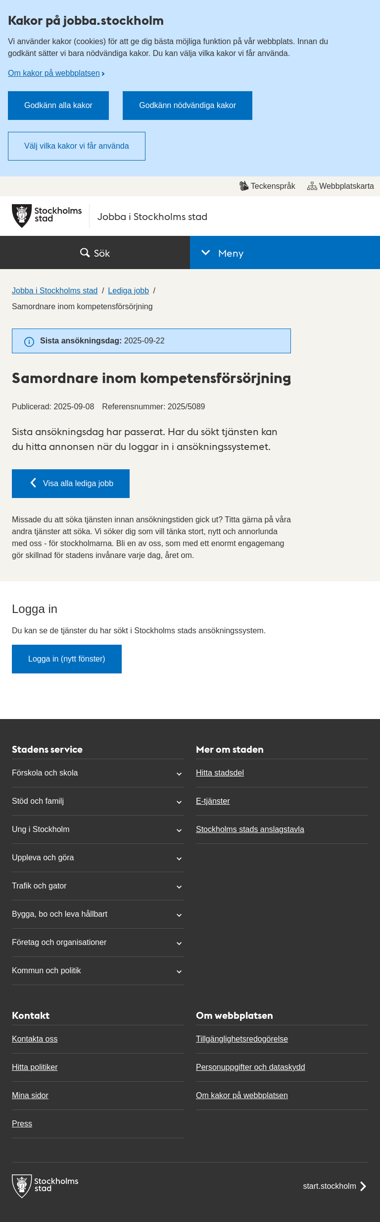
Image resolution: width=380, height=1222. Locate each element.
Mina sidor (30, 1095)
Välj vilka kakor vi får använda (76, 146)
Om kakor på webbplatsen (54, 73)
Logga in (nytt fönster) (66, 659)
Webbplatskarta (340, 186)
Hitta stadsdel (220, 773)
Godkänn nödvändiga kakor (187, 105)
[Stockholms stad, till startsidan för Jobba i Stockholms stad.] (190, 216)
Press (22, 1123)
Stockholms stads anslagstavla (250, 829)
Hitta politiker (34, 1067)
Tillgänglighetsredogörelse (242, 1039)
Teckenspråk (267, 186)
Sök (95, 252)
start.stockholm (335, 1186)
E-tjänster (213, 801)
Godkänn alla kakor (58, 105)
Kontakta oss (35, 1039)
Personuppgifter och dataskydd (250, 1067)
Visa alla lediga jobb (70, 483)
